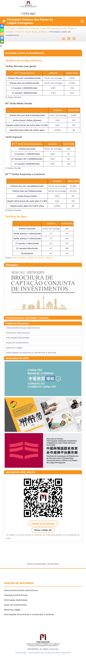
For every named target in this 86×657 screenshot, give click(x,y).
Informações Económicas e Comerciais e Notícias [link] (31, 352)
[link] (43, 12)
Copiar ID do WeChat (43, 524)
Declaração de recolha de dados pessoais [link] (50, 652)
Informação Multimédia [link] (17, 337)
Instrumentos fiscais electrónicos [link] (23, 328)
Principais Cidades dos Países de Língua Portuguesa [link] (30, 21)
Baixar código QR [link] (43, 530)
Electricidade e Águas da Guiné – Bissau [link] (32, 257)
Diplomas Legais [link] (14, 347)
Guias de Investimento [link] (17, 342)
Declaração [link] (21, 652)
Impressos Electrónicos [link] (18, 332)
